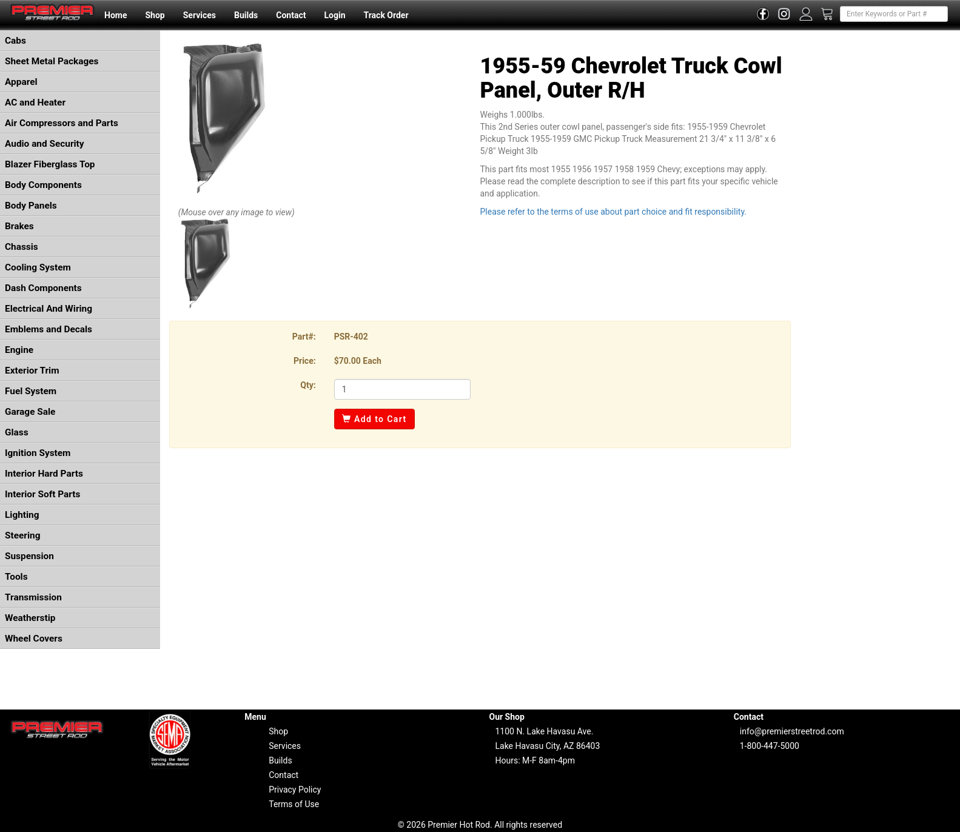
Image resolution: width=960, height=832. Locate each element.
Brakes (19, 226)
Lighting (22, 514)
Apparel (21, 81)
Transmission (33, 597)
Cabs (15, 40)
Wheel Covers (33, 638)
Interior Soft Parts (42, 494)
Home (115, 15)
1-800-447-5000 (769, 746)
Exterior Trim (32, 370)
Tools (16, 576)
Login (334, 15)
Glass (17, 432)
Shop (154, 15)
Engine (19, 349)
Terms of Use (294, 804)
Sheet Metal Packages (51, 61)
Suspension (29, 556)
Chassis (21, 246)
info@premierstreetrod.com (792, 731)
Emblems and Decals (48, 329)
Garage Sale (30, 411)
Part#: (304, 336)
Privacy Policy (295, 789)
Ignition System (37, 453)
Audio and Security (44, 143)
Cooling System (38, 267)
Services (199, 15)
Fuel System (30, 391)
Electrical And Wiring (48, 308)
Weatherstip (30, 617)
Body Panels (31, 205)
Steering (22, 535)
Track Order (385, 15)
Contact (291, 15)
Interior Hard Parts (44, 473)
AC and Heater (35, 102)
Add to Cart (374, 419)
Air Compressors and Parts (61, 123)
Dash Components (43, 288)
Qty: (307, 385)
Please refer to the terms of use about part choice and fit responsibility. (613, 211)
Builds (246, 15)
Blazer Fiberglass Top (50, 164)
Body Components (43, 184)
